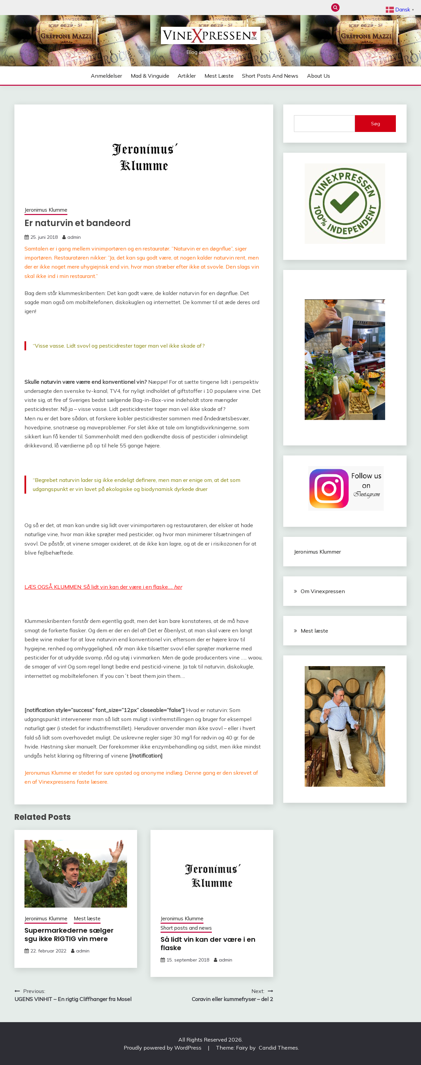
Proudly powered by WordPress (163, 1047)
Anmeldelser (347, 7)
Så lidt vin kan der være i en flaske (208, 943)
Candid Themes (278, 1047)
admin (74, 237)
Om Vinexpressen (323, 591)
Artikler (369, 7)
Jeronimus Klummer (317, 551)
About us (318, 75)
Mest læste (380, 7)
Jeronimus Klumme (45, 210)
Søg (375, 124)
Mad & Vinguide (358, 7)
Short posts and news (270, 75)
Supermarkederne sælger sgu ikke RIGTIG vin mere (69, 934)
